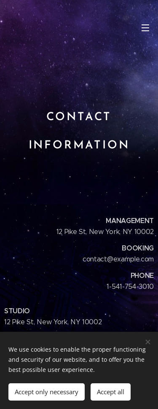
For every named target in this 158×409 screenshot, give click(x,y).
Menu (145, 27)
